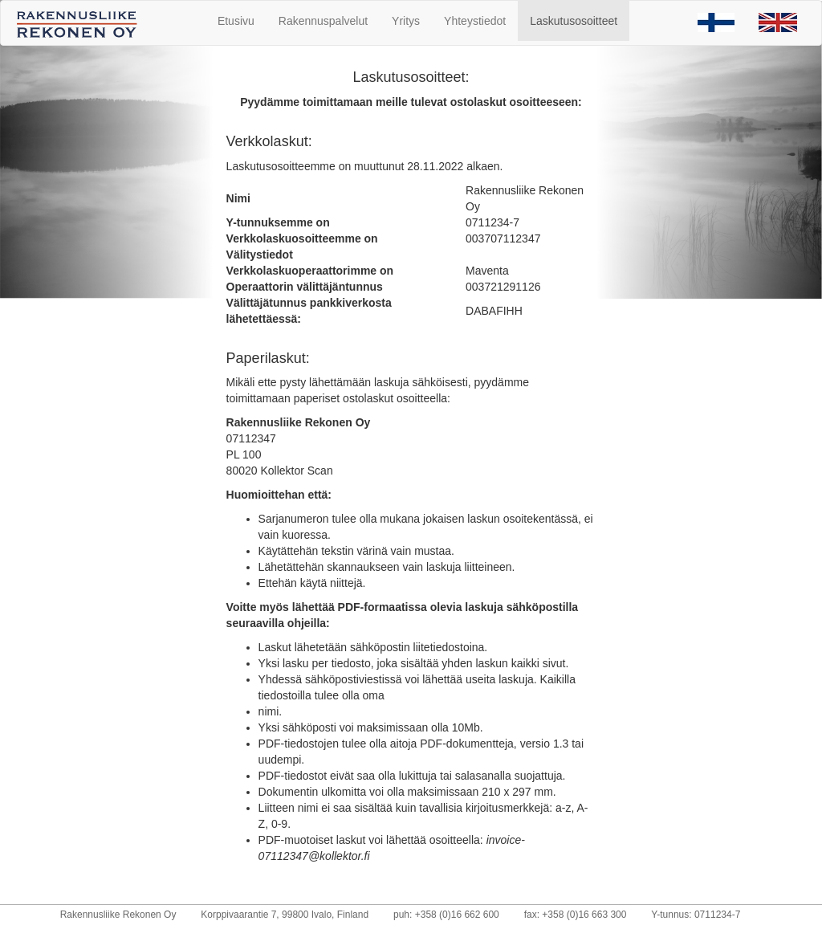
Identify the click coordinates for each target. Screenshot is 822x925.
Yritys (406, 20)
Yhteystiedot (475, 20)
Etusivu (236, 20)
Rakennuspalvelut (323, 20)
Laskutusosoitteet (573, 20)
